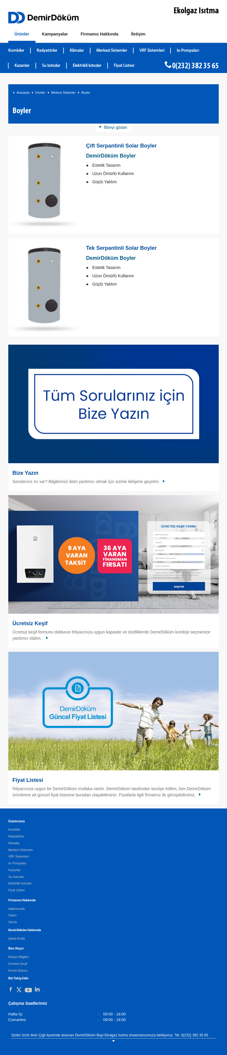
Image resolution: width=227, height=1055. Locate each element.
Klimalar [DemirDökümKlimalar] (77, 50)
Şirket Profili (16, 938)
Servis (12, 922)
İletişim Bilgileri (18, 957)
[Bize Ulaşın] (138, 34)
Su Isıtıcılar (16, 877)
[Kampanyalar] (55, 34)
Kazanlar (14, 870)
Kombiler (14, 829)
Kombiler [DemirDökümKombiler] (16, 50)
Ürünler (40, 92)
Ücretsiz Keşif (30, 623)
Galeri (12, 915)
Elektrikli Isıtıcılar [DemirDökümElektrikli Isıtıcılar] (87, 66)
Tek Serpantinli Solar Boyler (121, 248)
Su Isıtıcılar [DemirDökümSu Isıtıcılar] (51, 66)
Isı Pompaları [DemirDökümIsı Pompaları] (188, 50)
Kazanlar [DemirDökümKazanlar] (22, 66)
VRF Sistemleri (18, 856)
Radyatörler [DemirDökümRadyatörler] (47, 50)
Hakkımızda (16, 908)
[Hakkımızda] (99, 34)
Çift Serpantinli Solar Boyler (121, 145)
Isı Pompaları (17, 863)
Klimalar (14, 843)
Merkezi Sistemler (63, 92)
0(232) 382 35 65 (195, 66)
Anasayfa (23, 92)
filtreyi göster (115, 127)
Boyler (85, 92)
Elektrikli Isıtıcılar (20, 883)
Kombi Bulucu (17, 970)
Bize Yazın (25, 473)
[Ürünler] (21, 35)
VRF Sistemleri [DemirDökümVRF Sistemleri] (152, 50)
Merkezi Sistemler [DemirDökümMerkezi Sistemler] (111, 50)
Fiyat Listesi (124, 66)
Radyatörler (16, 836)
